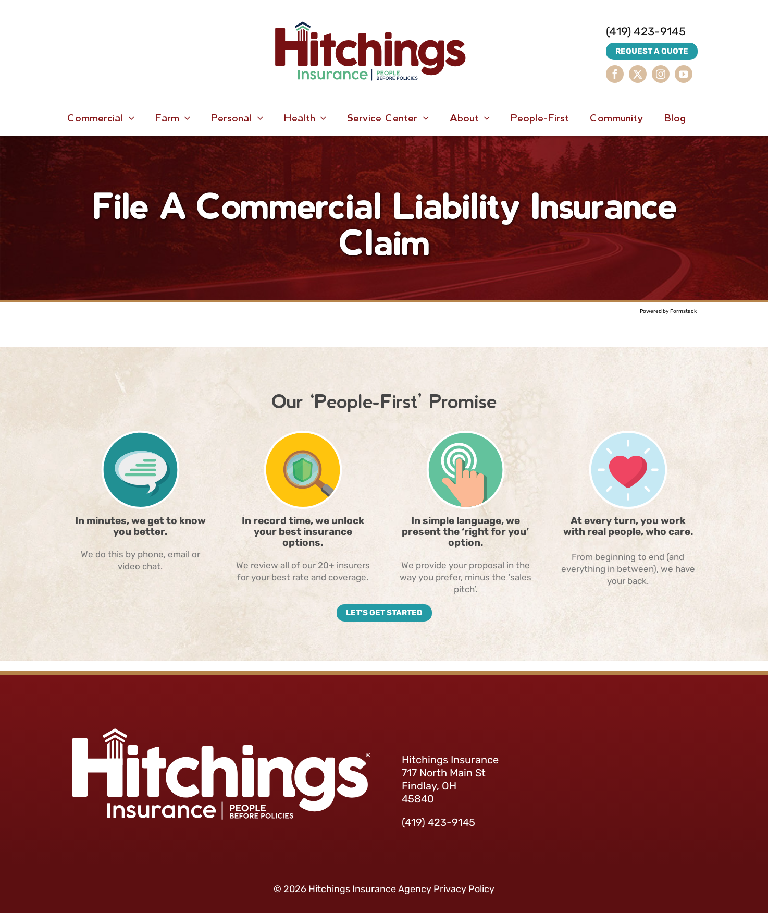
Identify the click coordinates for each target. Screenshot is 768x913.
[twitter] (638, 74)
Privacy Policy (463, 889)
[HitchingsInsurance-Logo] (370, 10)
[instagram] (661, 74)
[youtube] (683, 74)
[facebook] (615, 74)
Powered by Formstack (668, 311)
